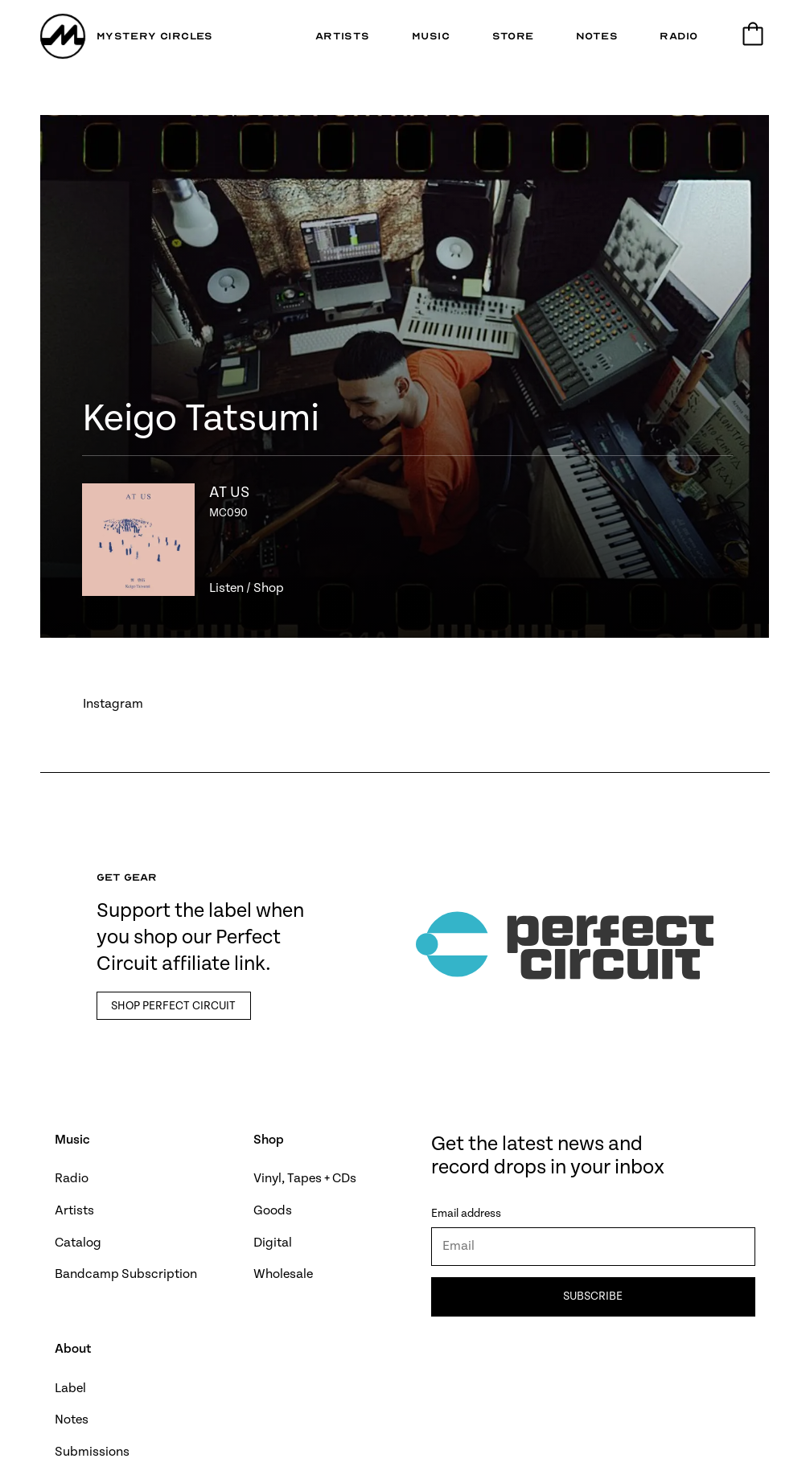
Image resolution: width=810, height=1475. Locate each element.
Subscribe (593, 1296)
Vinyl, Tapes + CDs (304, 1178)
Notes (71, 1420)
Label (70, 1388)
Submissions (92, 1452)
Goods (272, 1210)
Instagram (113, 704)
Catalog (78, 1243)
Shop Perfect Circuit (173, 1006)
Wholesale (283, 1274)
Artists (74, 1210)
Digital (272, 1243)
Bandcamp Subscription (126, 1274)
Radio (71, 1178)
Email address (466, 1213)
